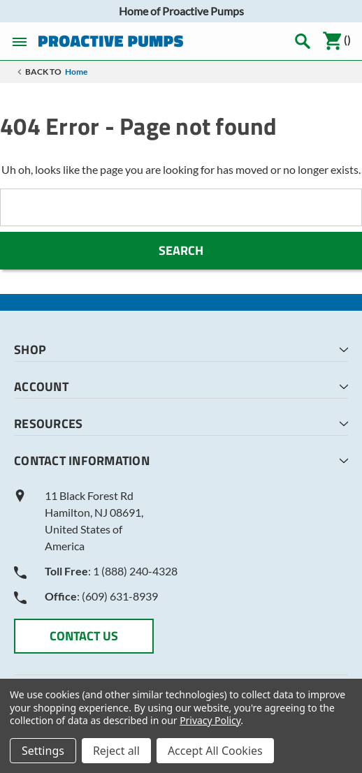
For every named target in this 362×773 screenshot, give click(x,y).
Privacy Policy (210, 720)
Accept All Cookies (215, 750)
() (337, 40)
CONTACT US (84, 635)
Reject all (116, 750)
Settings (43, 750)
